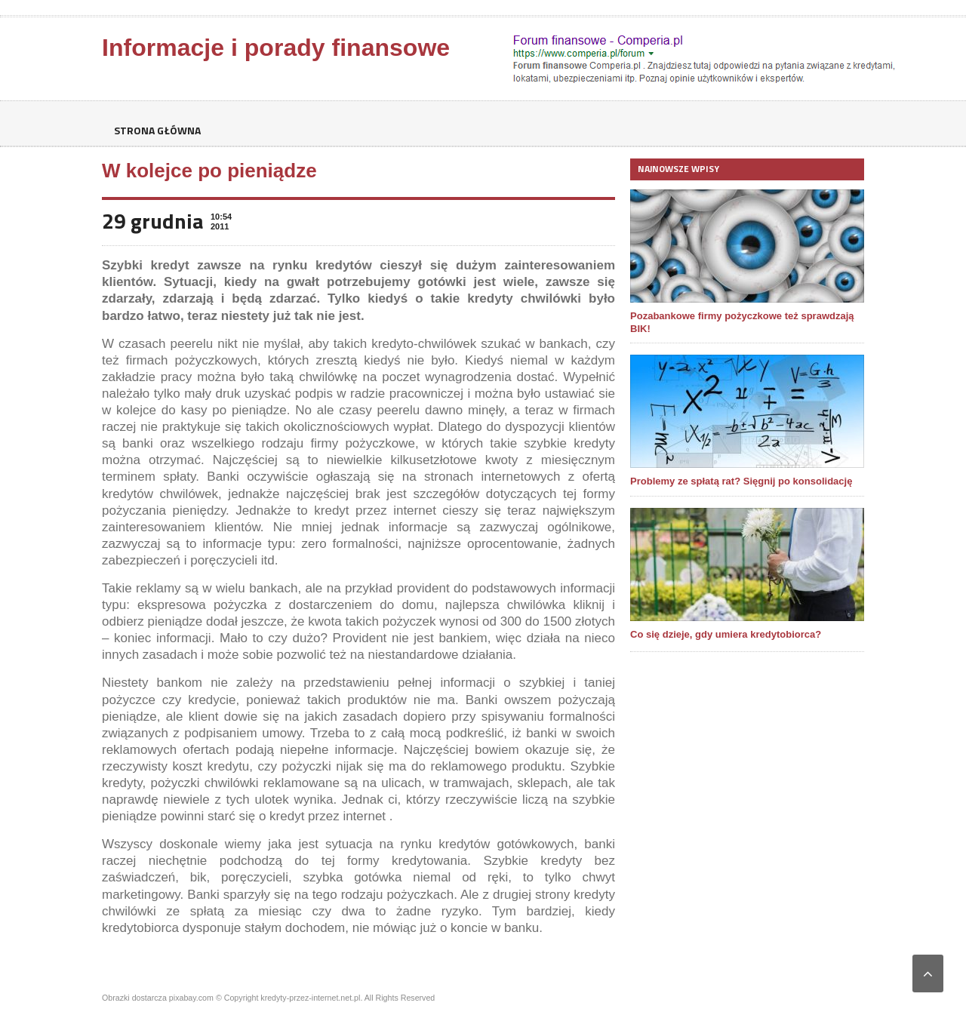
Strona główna (157, 130)
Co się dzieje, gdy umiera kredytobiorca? (725, 634)
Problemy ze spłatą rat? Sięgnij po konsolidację (741, 481)
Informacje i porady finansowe (276, 47)
